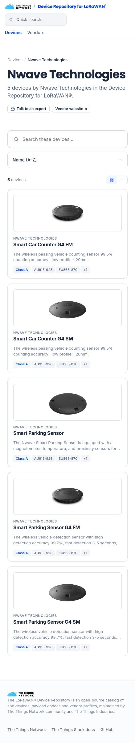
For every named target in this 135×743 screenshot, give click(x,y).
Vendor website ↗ (71, 108)
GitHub (106, 729)
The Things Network (26, 729)
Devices (13, 32)
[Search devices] (39, 19)
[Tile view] (111, 180)
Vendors (35, 32)
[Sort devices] (67, 160)
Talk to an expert (28, 108)
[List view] (122, 180)
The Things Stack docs (73, 729)
